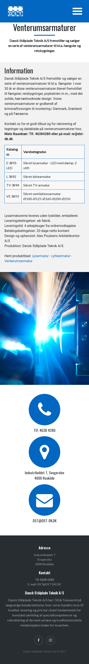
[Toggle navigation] (77, 11)
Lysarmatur (40, 256)
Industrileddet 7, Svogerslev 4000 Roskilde (44, 475)
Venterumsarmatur (18, 261)
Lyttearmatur (60, 256)
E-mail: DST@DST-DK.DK (44, 584)
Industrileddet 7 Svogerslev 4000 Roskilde (44, 559)
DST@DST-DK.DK (44, 520)
